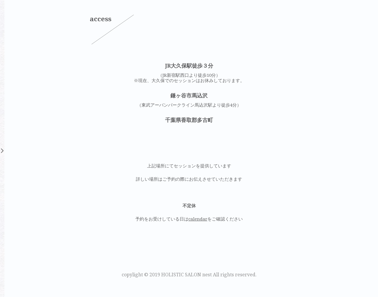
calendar (197, 219)
